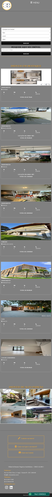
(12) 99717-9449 (9, 479)
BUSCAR (26, 43)
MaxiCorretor (26, 495)
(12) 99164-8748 (9, 481)
